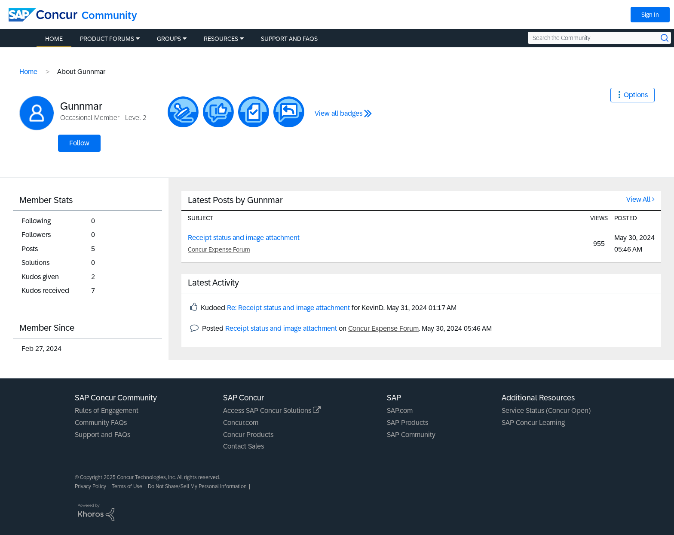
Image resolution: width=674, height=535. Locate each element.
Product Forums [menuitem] (107, 38)
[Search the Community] (599, 38)
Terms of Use (127, 486)
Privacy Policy (90, 486)
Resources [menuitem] (221, 38)
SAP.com (400, 410)
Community (109, 15)
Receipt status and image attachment (244, 237)
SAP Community (411, 434)
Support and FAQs (102, 434)
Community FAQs (101, 422)
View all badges (338, 113)
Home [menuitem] (54, 38)
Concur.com (240, 422)
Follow (79, 143)
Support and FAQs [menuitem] (289, 38)
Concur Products (248, 434)
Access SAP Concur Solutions (272, 410)
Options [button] (636, 94)
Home (28, 71)
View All (638, 199)
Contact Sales (243, 446)
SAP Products (407, 422)
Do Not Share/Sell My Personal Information (197, 486)
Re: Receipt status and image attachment (288, 307)
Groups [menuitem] (169, 38)
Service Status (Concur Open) (546, 410)
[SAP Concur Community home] (43, 15)
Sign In (650, 14)
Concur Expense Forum (219, 249)
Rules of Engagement (106, 410)
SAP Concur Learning (533, 422)
